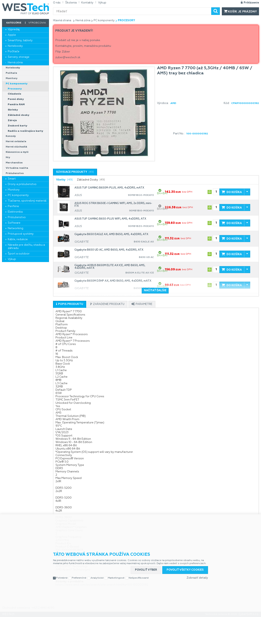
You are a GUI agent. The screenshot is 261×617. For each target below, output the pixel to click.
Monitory (12, 78)
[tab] (75, 172)
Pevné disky (16, 99)
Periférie (13, 206)
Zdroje (12, 120)
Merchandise (14, 163)
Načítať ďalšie (155, 290)
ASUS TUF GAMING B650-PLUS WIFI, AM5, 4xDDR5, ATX (110, 219)
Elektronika (15, 212)
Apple (12, 35)
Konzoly (11, 136)
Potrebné (61, 578)
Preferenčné (79, 578)
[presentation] (75, 172)
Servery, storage (18, 57)
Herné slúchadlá (16, 147)
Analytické (97, 578)
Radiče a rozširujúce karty (25, 131)
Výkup (12, 259)
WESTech (25, 8)
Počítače (13, 51)
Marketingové (116, 578)
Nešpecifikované (139, 578)
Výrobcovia (37, 23)
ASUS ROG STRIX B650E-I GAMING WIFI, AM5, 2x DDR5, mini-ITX (113, 204)
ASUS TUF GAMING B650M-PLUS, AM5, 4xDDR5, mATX (109, 187)
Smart (12, 178)
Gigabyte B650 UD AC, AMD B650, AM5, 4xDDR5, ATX (108, 250)
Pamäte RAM (16, 104)
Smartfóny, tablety (20, 40)
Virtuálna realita (17, 168)
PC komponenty (16, 84)
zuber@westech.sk (67, 57)
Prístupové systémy (21, 234)
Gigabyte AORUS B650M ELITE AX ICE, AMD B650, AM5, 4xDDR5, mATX (109, 266)
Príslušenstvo (15, 173)
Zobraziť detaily (197, 578)
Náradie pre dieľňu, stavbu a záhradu (26, 247)
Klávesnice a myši (17, 152)
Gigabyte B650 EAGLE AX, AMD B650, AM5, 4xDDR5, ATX (111, 234)
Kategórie (13, 23)
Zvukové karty (17, 126)
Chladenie (14, 94)
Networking (15, 228)
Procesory (15, 89)
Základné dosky (18, 115)
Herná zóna (15, 62)
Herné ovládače (16, 141)
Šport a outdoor (19, 253)
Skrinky (13, 110)
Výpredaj (14, 29)
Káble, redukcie (18, 239)
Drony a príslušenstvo (22, 184)
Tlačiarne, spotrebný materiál (27, 201)
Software (14, 223)
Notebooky (15, 46)
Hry (8, 157)
